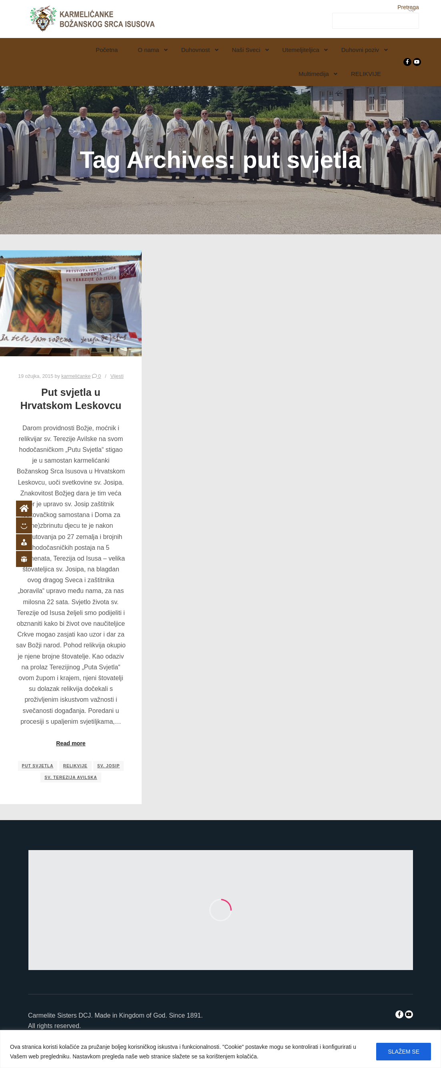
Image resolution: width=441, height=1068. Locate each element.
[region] (220, 1049)
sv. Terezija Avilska (70, 777)
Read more (71, 743)
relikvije (75, 766)
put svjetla (38, 766)
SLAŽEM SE (403, 1051)
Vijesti (117, 376)
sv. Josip (108, 766)
